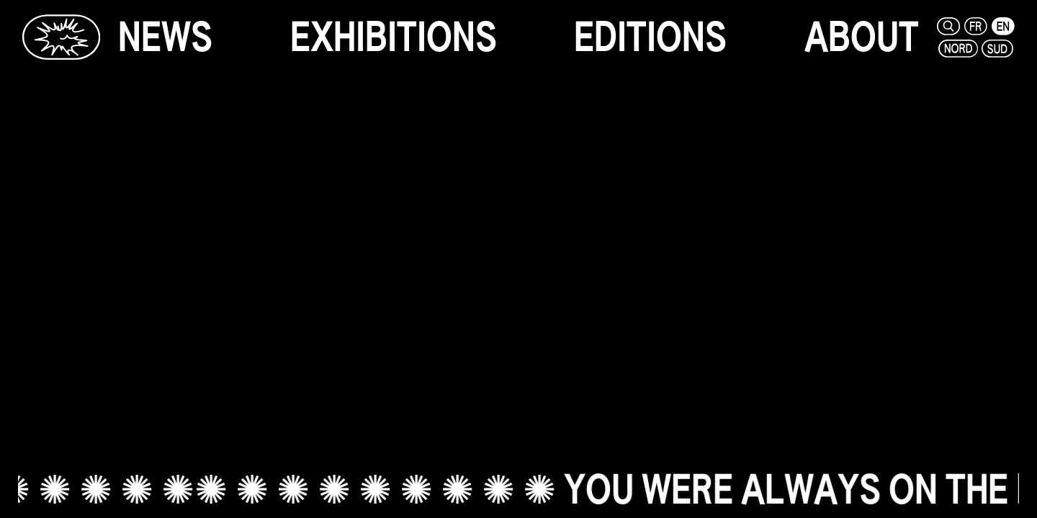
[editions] (650, 37)
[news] (165, 37)
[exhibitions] (393, 37)
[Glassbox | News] (61, 37)
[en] (1003, 26)
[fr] (976, 26)
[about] (861, 37)
